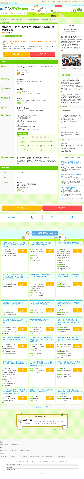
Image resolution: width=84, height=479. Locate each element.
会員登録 (58, 6)
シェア (31, 218)
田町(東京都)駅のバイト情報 (16, 444)
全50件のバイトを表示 (42, 407)
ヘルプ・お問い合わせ (73, 5)
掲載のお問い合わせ (63, 461)
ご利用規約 (33, 461)
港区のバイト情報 (4, 444)
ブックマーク (73, 218)
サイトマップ (81, 5)
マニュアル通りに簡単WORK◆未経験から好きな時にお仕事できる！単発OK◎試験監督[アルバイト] (41, 363)
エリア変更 (31, 9)
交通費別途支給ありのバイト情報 (24, 456)
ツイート (52, 218)
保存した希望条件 (21, 13)
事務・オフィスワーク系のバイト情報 (8, 450)
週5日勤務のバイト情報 (51, 456)
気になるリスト (8, 13)
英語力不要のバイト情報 (38, 456)
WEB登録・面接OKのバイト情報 (7, 456)
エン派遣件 (4, 3)
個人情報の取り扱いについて (22, 461)
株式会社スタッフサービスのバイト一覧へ (71, 199)
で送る (11, 217)
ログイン (65, 6)
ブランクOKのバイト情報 (64, 456)
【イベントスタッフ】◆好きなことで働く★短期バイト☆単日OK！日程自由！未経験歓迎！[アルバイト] (68, 391)
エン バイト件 (14, 3)
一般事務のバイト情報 (24, 450)
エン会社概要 (53, 461)
